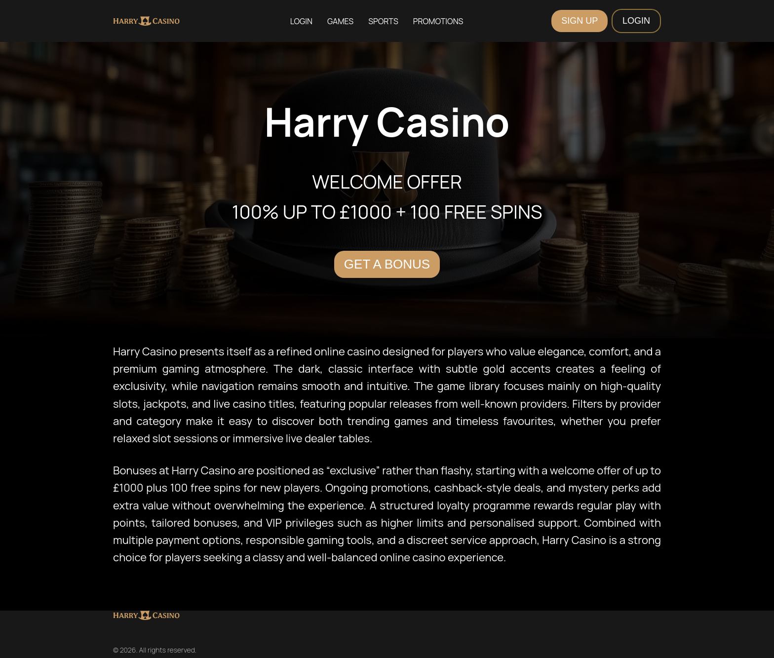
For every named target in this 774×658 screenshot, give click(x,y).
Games (340, 21)
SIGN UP (579, 21)
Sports (383, 21)
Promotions (438, 21)
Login (301, 21)
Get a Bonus (387, 264)
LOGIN (636, 21)
